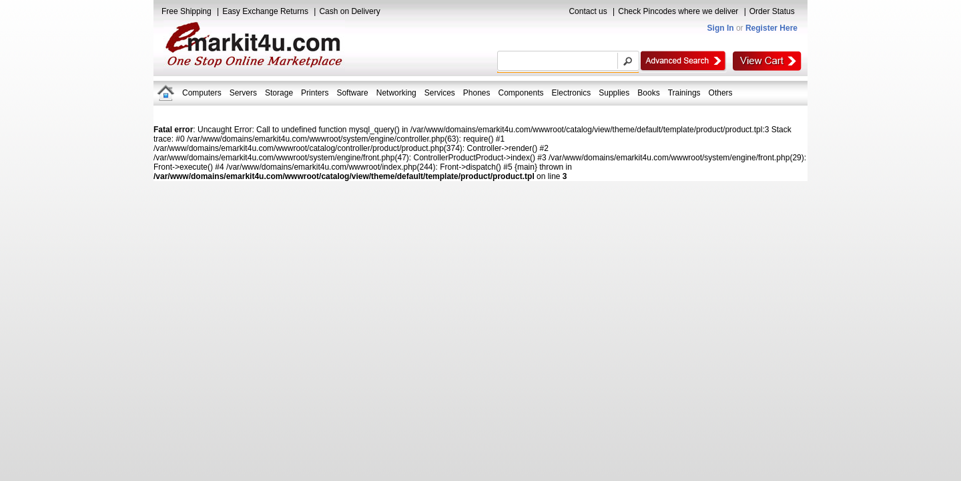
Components (521, 93)
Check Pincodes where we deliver (678, 11)
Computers (202, 93)
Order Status (772, 11)
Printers (314, 93)
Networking (396, 93)
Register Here (771, 28)
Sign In (720, 28)
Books (648, 93)
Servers (243, 93)
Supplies (614, 93)
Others (721, 93)
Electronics (571, 93)
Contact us (588, 11)
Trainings (684, 93)
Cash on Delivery (349, 11)
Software (352, 93)
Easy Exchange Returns (265, 11)
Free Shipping (187, 11)
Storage (279, 93)
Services (439, 93)
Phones (477, 93)
